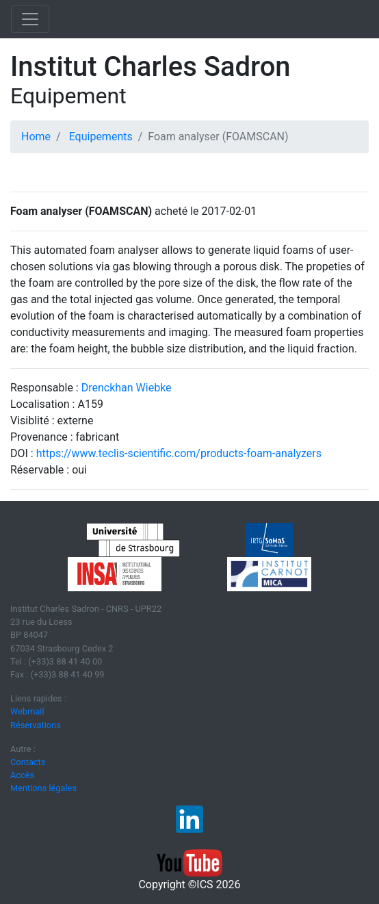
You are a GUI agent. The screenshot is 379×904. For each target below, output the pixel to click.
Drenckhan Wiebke (126, 387)
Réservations (35, 725)
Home (36, 136)
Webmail (27, 711)
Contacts (27, 762)
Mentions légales (43, 788)
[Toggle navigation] (30, 19)
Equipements (101, 136)
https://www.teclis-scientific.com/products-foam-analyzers (179, 453)
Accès (22, 775)
